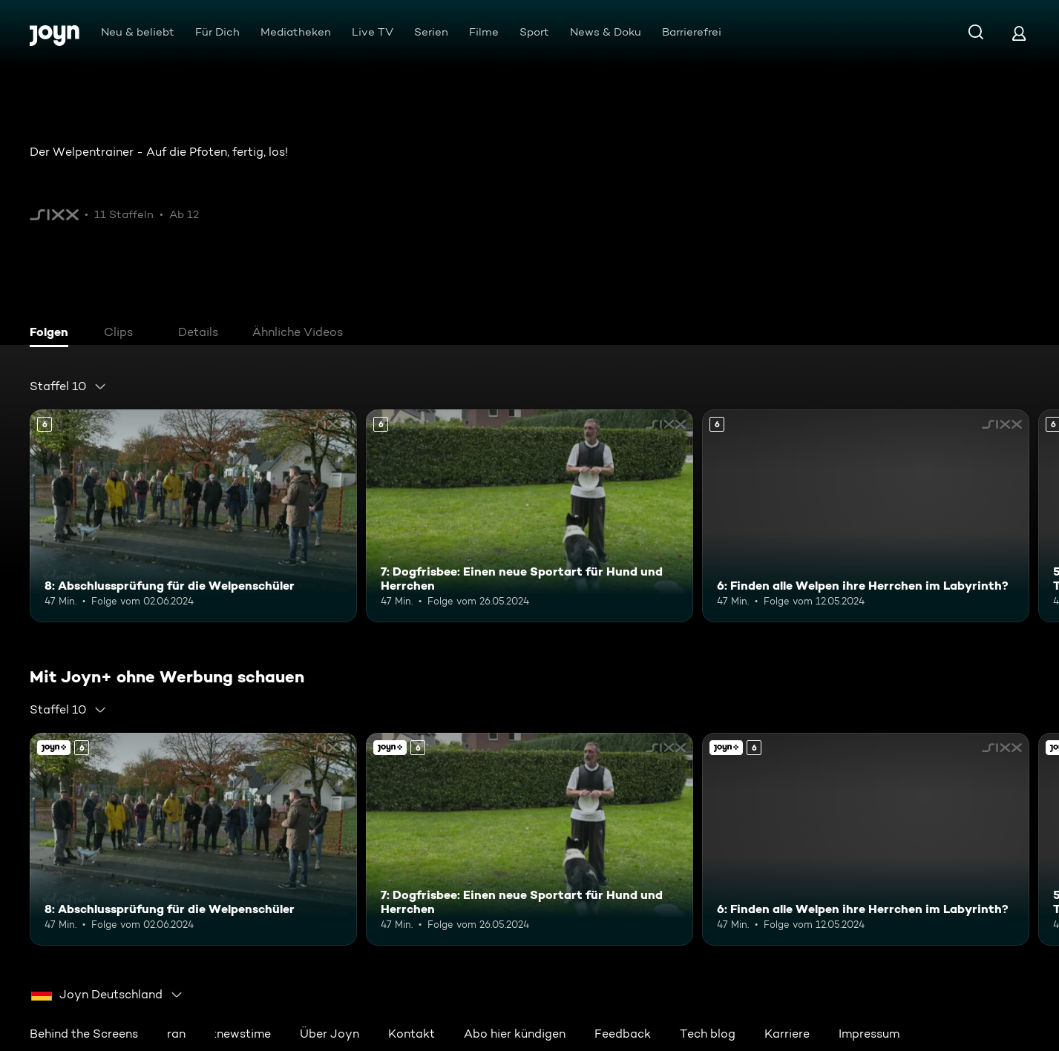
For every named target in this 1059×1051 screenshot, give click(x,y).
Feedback (622, 1034)
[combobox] (68, 386)
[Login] (1018, 33)
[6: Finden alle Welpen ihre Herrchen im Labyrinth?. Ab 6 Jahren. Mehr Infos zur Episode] (865, 515)
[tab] (53, 333)
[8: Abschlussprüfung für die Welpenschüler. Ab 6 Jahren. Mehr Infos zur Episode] (193, 515)
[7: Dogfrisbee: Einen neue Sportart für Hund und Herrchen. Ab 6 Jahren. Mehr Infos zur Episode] (529, 515)
